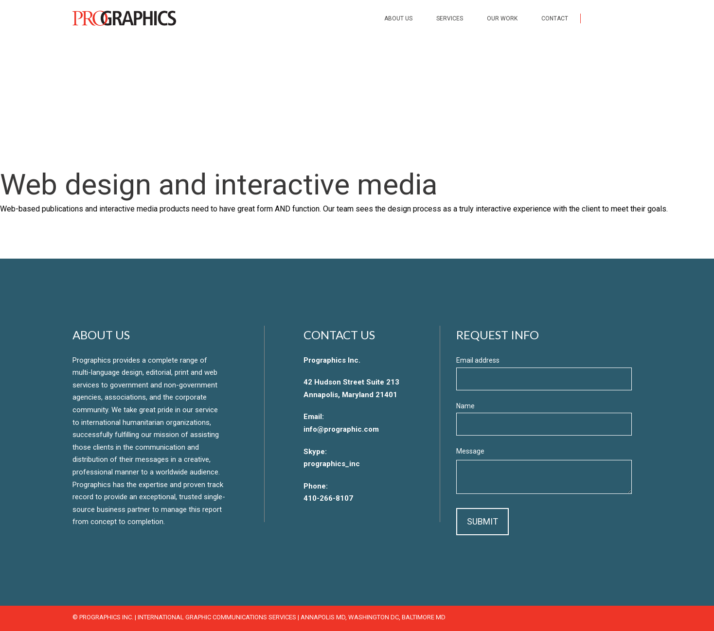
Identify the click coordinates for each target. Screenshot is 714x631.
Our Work (502, 18)
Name (465, 406)
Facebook (596, 18)
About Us (398, 18)
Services (449, 18)
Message (470, 451)
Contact (554, 18)
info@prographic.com (341, 429)
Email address (478, 360)
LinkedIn (637, 18)
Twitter (616, 18)
